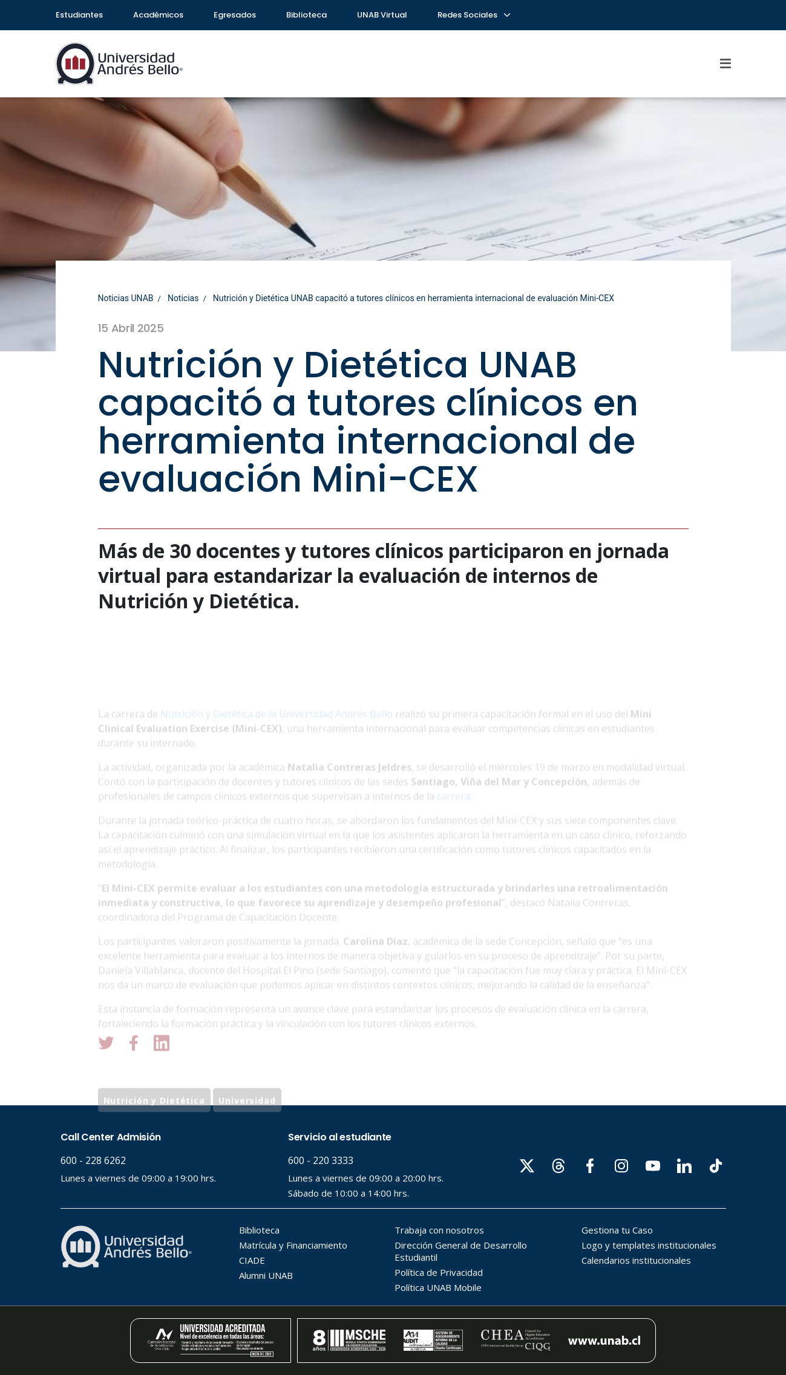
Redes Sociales (473, 15)
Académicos (158, 15)
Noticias (183, 298)
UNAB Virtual (382, 15)
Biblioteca (306, 15)
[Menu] (725, 63)
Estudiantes (79, 15)
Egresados (235, 15)
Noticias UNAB (126, 298)
